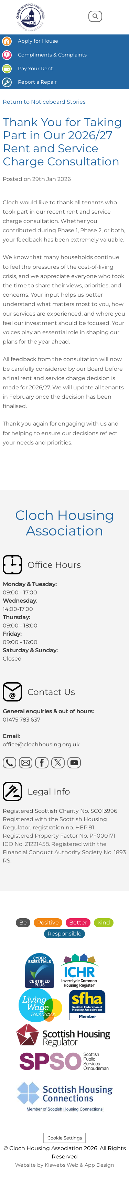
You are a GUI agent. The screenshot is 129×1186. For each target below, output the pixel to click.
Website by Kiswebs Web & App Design (64, 1165)
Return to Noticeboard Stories (44, 102)
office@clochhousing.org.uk (41, 744)
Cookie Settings (64, 1138)
